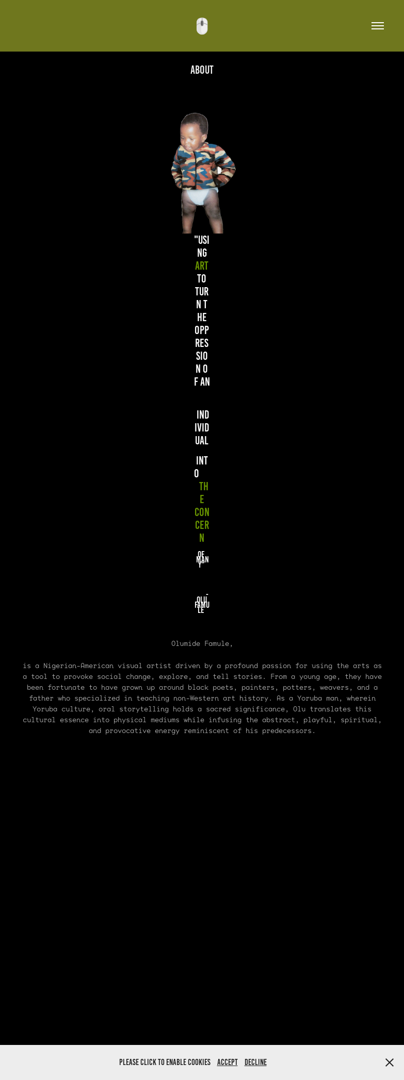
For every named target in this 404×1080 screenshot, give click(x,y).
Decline (256, 1062)
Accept (227, 1062)
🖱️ (202, 26)
